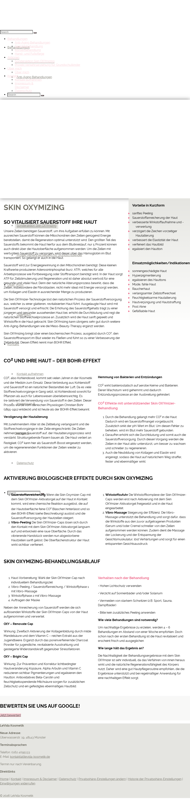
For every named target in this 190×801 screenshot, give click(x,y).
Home (4, 779)
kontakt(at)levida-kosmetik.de (30, 757)
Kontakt (16, 779)
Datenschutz (67, 779)
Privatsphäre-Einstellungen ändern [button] (102, 779)
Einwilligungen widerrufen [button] (17, 783)
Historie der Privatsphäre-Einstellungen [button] (154, 779)
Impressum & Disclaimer (40, 779)
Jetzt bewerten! (10, 715)
